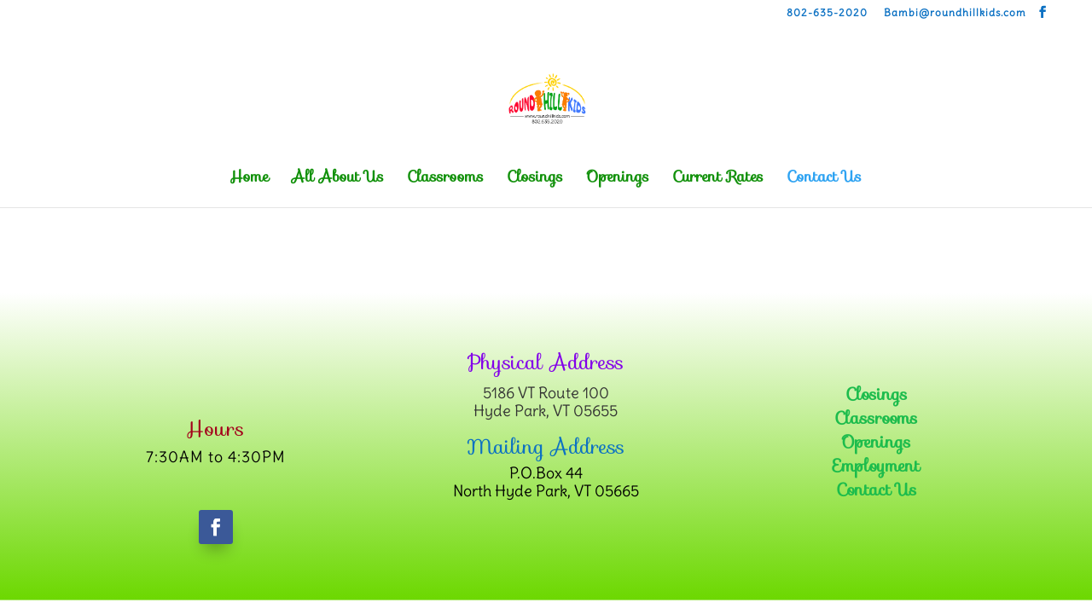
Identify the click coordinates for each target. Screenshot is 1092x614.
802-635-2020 (827, 13)
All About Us (338, 179)
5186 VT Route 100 (546, 393)
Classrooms (445, 179)
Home (249, 179)
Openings (617, 179)
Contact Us (824, 179)
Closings (535, 179)
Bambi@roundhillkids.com (955, 13)
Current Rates (718, 179)
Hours (215, 429)
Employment (876, 465)
